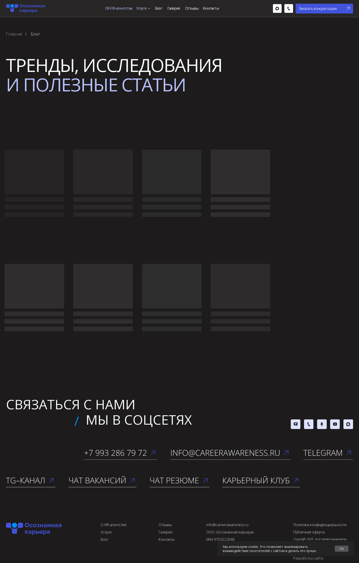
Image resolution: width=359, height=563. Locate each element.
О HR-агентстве (114, 524)
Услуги (141, 8)
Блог (158, 8)
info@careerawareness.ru (227, 524)
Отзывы (192, 8)
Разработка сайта (308, 558)
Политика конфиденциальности (319, 524)
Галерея (173, 8)
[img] (277, 8)
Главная (14, 34)
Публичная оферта (309, 532)
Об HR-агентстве (118, 8)
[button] (324, 9)
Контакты (211, 8)
